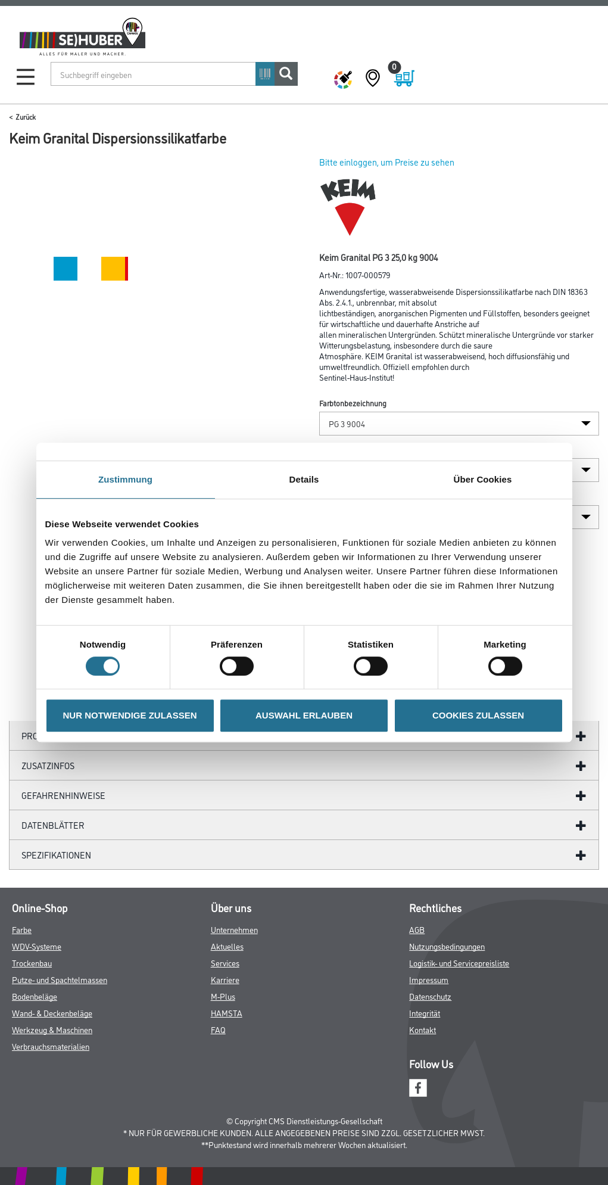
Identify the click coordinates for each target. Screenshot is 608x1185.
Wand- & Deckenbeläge (52, 1012)
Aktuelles (227, 945)
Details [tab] (304, 479)
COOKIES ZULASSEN (478, 715)
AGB (417, 929)
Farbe (22, 929)
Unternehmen (234, 929)
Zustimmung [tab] (125, 479)
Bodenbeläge (34, 996)
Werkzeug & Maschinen (52, 1029)
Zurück (25, 116)
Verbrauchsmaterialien (50, 1046)
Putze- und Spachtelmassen (59, 979)
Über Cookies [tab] (483, 479)
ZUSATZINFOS (47, 765)
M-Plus (223, 996)
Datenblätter (53, 825)
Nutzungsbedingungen (447, 945)
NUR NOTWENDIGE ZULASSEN (130, 715)
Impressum (428, 979)
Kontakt (422, 1029)
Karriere (225, 979)
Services (225, 962)
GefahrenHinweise (63, 795)
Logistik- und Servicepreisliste (459, 962)
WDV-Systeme (36, 945)
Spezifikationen (56, 854)
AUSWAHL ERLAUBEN (304, 715)
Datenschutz (430, 996)
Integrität (424, 1012)
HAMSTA (226, 1012)
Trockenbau (32, 962)
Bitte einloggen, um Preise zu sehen (386, 161)
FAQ (218, 1029)
